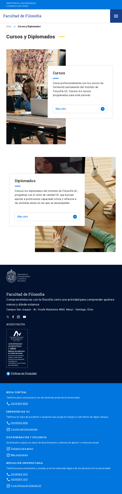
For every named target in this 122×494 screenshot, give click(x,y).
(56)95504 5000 (19, 423)
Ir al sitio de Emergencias (24, 429)
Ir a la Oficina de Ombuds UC (26, 485)
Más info (80, 109)
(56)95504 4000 (19, 403)
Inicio (8, 26)
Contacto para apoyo (22, 448)
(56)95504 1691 (19, 474)
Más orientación (19, 455)
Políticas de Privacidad (21, 373)
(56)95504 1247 (19, 479)
